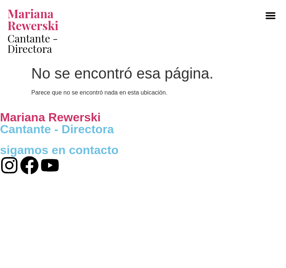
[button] (271, 15)
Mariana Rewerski (32, 19)
